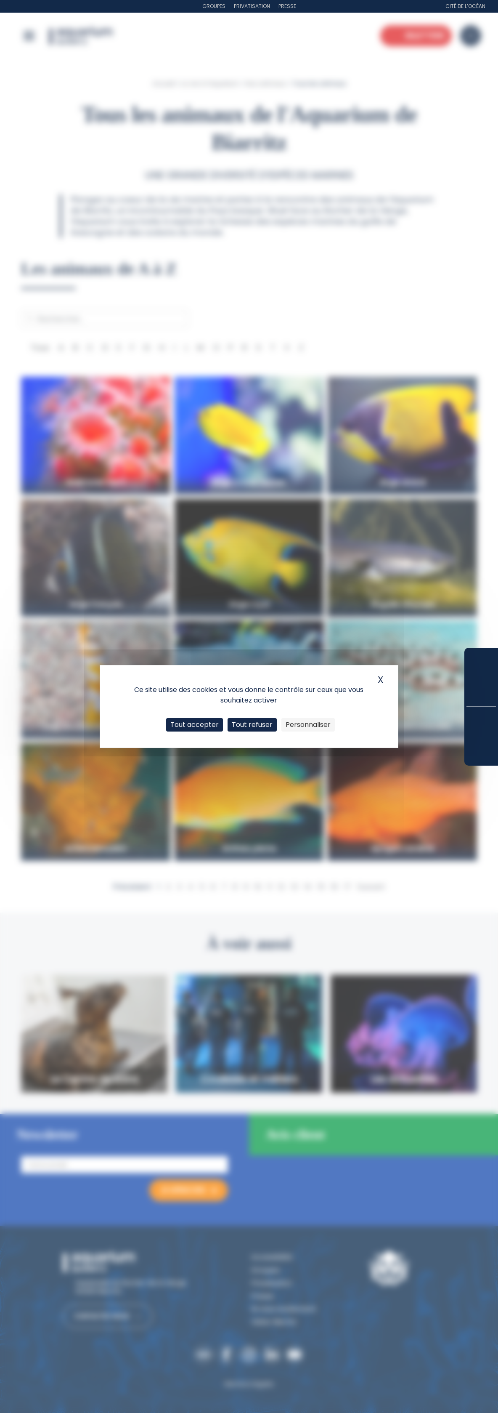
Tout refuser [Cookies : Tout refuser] (252, 724)
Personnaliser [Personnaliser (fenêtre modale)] (308, 724)
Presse (287, 6)
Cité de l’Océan (465, 6)
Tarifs (481, 691)
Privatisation (252, 6)
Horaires (481, 721)
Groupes (213, 6)
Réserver (481, 662)
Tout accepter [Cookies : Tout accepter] (194, 724)
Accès (481, 751)
